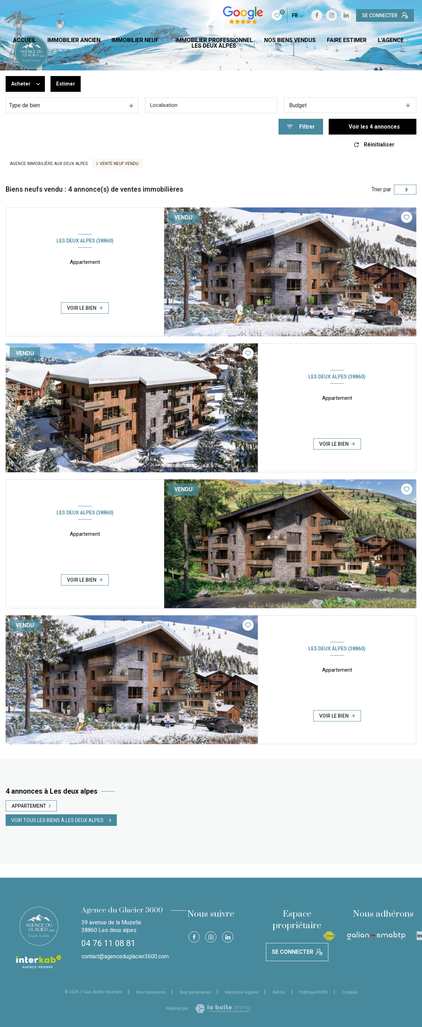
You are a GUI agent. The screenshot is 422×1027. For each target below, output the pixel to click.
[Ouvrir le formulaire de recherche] (301, 127)
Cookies (350, 992)
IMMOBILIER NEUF (135, 40)
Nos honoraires (151, 992)
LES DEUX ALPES (214, 46)
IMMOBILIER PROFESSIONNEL (214, 40)
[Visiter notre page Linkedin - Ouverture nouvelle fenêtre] (302, 15)
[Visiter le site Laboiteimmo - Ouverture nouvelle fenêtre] (223, 1008)
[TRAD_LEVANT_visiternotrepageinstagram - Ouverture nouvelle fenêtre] (287, 15)
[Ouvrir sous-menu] (164, 40)
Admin (279, 992)
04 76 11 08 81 (108, 943)
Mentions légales (242, 992)
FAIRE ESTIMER (347, 40)
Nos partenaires (195, 992)
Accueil (24, 40)
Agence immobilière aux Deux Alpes (49, 163)
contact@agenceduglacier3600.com (125, 956)
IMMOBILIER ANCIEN (73, 40)
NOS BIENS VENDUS (290, 40)
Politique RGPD (313, 992)
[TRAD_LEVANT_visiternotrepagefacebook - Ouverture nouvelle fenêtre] (273, 15)
